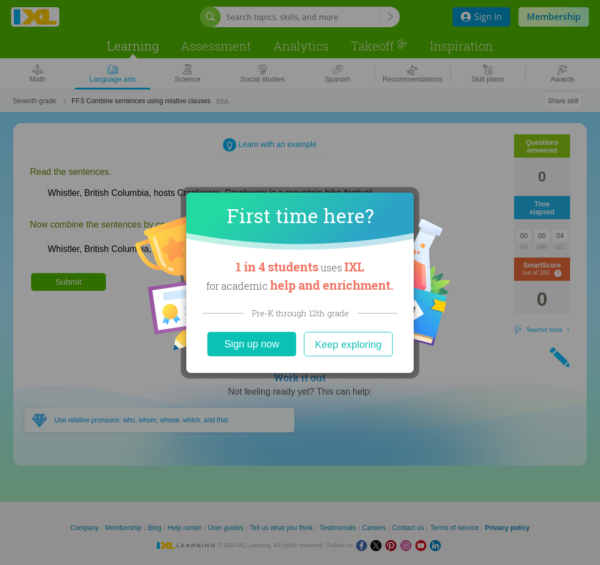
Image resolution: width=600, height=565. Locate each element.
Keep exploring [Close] (348, 344)
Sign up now (251, 344)
